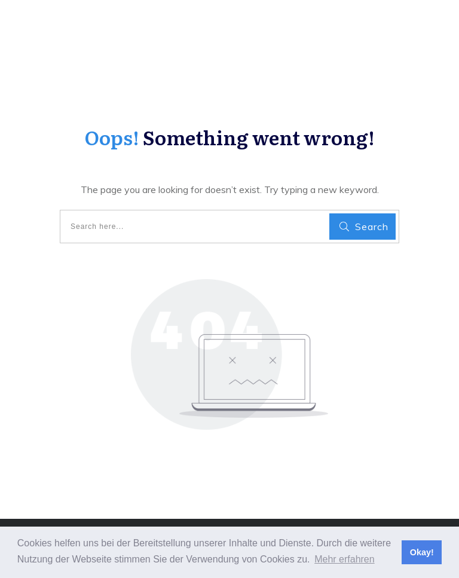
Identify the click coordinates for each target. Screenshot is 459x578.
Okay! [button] (422, 552)
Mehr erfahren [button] (344, 559)
